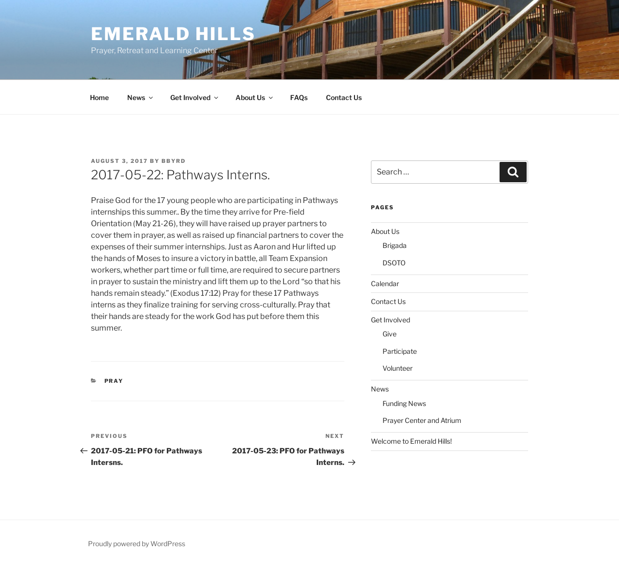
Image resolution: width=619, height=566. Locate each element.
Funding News (404, 403)
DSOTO (394, 263)
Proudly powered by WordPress (136, 543)
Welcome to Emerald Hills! (411, 441)
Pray (114, 380)
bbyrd (174, 161)
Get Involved (195, 97)
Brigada (395, 245)
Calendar (385, 283)
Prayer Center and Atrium (422, 420)
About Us (255, 97)
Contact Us (344, 97)
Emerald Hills (173, 33)
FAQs (299, 97)
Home (99, 97)
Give (390, 334)
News (140, 97)
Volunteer (398, 368)
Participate (400, 351)
